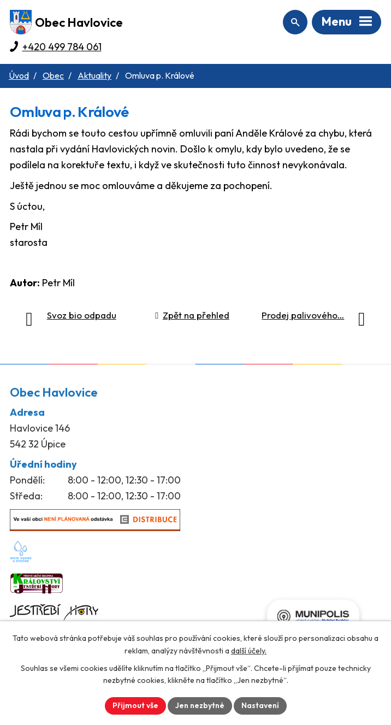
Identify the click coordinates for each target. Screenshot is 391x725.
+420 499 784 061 (62, 46)
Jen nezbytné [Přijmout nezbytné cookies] (199, 705)
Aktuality (94, 75)
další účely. (248, 651)
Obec (53, 75)
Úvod (19, 75)
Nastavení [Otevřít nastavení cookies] (260, 705)
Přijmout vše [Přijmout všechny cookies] (135, 705)
